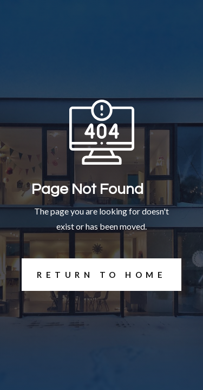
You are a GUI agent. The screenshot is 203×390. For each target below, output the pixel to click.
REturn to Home (94, 274)
